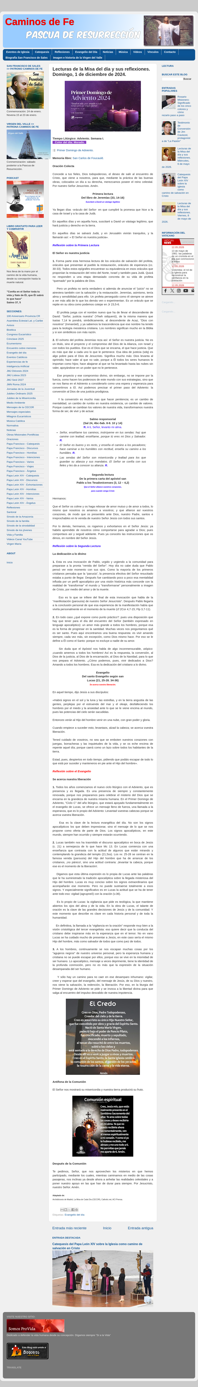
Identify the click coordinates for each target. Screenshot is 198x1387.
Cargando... (168, 302)
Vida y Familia (15, 534)
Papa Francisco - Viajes (20, 466)
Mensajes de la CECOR (20, 407)
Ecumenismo (14, 343)
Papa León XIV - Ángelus (21, 503)
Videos (137, 51)
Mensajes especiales (18, 411)
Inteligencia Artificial (18, 366)
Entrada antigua (140, 1228)
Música (123, 51)
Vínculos (153, 51)
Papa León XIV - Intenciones (23, 493)
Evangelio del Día (86, 51)
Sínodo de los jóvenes (19, 530)
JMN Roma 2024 (16, 384)
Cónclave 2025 (15, 339)
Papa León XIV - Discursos (22, 480)
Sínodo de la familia (18, 521)
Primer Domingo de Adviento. (75, 150)
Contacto (170, 51)
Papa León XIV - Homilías (21, 489)
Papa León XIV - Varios (20, 498)
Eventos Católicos (17, 357)
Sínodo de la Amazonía (20, 516)
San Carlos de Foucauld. (88, 158)
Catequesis (42, 51)
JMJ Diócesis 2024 (17, 370)
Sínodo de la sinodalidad (21, 525)
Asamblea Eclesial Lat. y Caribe (25, 320)
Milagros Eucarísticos (19, 416)
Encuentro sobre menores (21, 348)
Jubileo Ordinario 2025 (20, 393)
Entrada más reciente (69, 1228)
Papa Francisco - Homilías (22, 452)
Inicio (107, 1228)
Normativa (12, 425)
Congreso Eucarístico (19, 334)
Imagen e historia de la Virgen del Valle (77, 57)
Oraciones (12, 439)
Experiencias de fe (17, 361)
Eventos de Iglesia (18, 51)
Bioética (11, 329)
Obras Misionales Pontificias (23, 434)
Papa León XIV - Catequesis (23, 475)
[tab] (170, 241)
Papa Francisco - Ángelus (21, 471)
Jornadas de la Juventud (21, 389)
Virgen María (14, 543)
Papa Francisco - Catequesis (23, 443)
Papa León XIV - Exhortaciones (24, 484)
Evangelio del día (75, 1214)
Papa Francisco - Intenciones (23, 457)
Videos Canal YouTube (20, 539)
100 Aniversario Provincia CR (23, 316)
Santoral (11, 512)
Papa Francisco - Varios (20, 461)
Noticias (108, 51)
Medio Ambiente (16, 402)
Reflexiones (62, 51)
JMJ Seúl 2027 (15, 379)
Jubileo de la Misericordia (21, 398)
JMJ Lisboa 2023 (16, 375)
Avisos (10, 325)
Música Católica (16, 421)
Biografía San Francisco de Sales (27, 57)
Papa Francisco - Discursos (22, 448)
